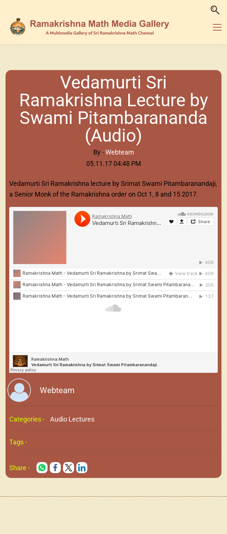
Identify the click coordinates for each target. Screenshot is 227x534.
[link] (42, 467)
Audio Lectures (72, 419)
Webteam (119, 152)
